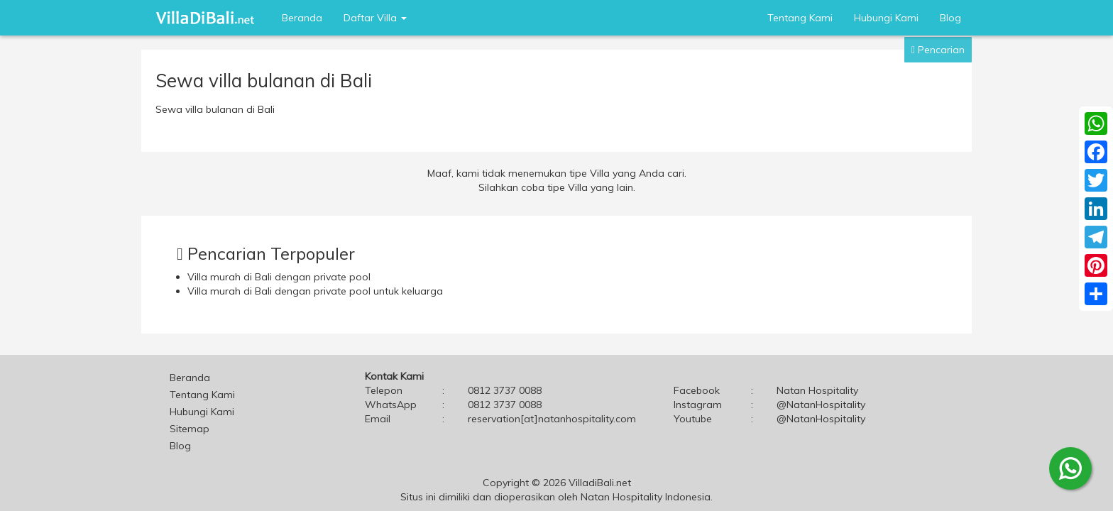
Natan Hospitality (817, 390)
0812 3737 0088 (505, 404)
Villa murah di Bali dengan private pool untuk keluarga (315, 291)
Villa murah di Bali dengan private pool (279, 276)
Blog (950, 17)
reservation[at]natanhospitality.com (552, 418)
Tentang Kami (800, 17)
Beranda (302, 17)
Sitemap (189, 428)
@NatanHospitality (821, 404)
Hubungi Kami (886, 17)
